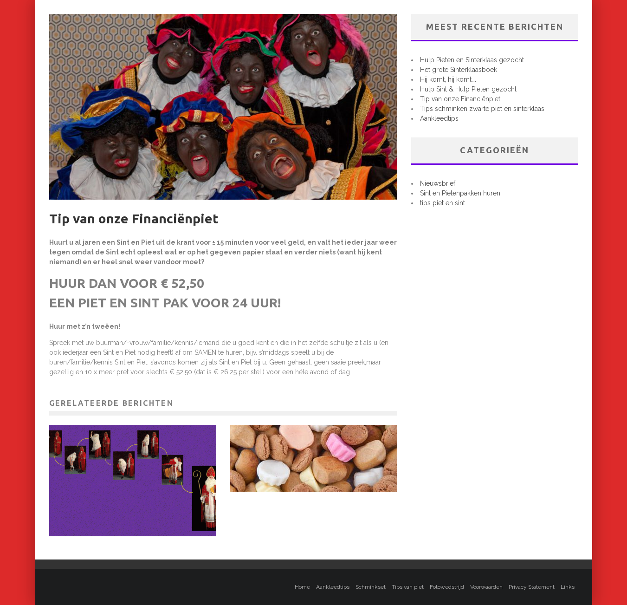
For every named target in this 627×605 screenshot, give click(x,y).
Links (568, 587)
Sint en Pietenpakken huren (460, 193)
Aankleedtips (439, 118)
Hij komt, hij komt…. (448, 79)
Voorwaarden (486, 587)
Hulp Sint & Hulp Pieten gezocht (468, 89)
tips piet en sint (442, 203)
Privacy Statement (532, 587)
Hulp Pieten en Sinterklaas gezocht (472, 60)
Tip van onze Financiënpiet (460, 99)
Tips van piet (408, 587)
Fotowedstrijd (447, 587)
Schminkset (371, 587)
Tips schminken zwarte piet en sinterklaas (482, 108)
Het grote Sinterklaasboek (458, 69)
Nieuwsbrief (437, 183)
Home (302, 587)
